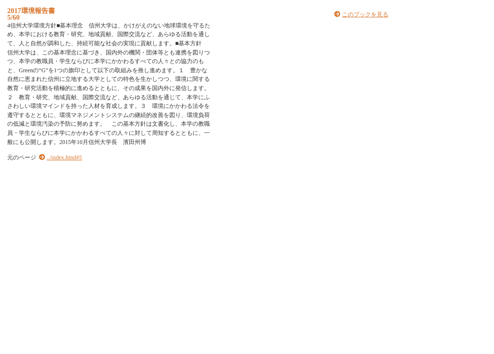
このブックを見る (365, 14)
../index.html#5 (64, 157)
